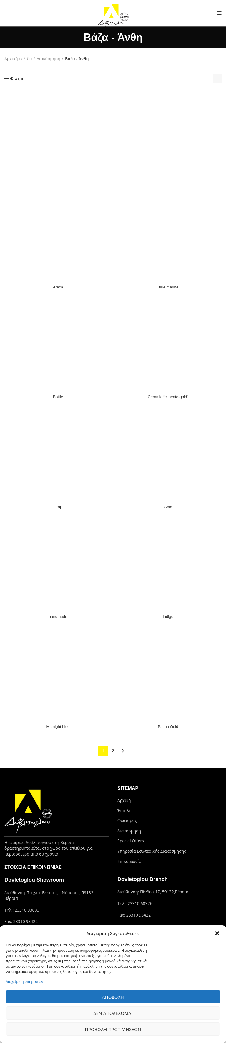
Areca (58, 287)
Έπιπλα (124, 810)
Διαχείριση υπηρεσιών (24, 981)
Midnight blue (58, 726)
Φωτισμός (127, 820)
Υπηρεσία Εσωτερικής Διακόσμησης (151, 851)
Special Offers (130, 840)
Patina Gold (168, 726)
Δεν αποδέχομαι (112, 1013)
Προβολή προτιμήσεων (113, 1029)
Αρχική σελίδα (18, 58)
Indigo (168, 616)
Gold (168, 506)
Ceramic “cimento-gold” (168, 396)
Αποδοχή (113, 997)
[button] (217, 933)
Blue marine (168, 287)
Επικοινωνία (129, 861)
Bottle (58, 396)
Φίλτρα (17, 79)
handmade (58, 616)
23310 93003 (27, 910)
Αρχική (124, 800)
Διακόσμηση (48, 58)
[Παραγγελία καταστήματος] (217, 78)
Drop (58, 506)
